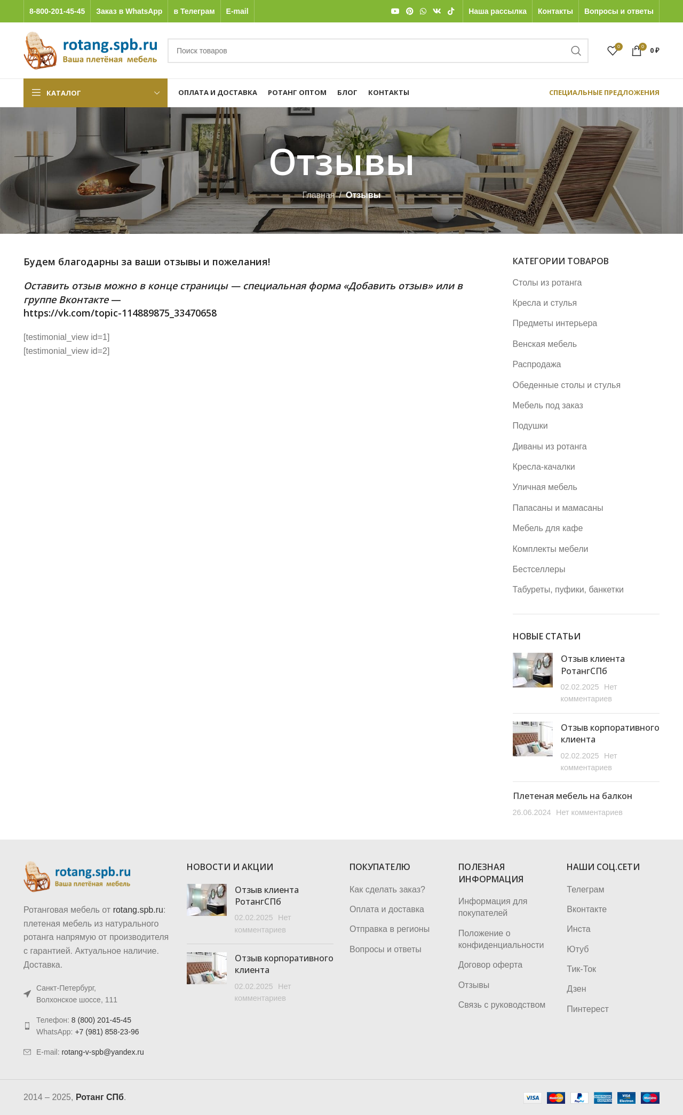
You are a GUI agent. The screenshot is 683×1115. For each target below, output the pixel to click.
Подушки (530, 425)
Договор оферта (490, 964)
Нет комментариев (589, 812)
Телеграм (585, 889)
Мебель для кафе (548, 528)
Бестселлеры (539, 569)
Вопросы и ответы (386, 949)
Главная (319, 195)
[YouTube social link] (395, 11)
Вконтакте (587, 909)
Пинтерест (587, 1009)
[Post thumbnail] (533, 679)
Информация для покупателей (493, 907)
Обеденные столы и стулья (567, 385)
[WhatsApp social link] (423, 11)
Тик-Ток (581, 969)
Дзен (576, 988)
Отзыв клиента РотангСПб (593, 664)
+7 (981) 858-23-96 (107, 1031)
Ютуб (578, 949)
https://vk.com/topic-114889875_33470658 (120, 312)
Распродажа (537, 364)
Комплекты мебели (551, 548)
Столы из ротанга (547, 282)
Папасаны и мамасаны (558, 507)
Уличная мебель (545, 487)
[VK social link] (437, 11)
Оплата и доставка (387, 909)
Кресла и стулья (545, 302)
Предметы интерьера (555, 323)
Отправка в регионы (390, 929)
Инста (578, 929)
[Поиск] (378, 50)
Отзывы (474, 985)
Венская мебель (545, 344)
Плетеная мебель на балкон (572, 796)
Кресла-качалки (544, 466)
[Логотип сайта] (90, 49)
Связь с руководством (502, 1004)
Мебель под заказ (548, 405)
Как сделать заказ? (387, 889)
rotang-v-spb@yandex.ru (102, 1052)
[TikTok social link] (450, 11)
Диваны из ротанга (550, 446)
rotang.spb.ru (138, 909)
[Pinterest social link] (410, 11)
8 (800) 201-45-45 (101, 1020)
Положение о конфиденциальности (501, 939)
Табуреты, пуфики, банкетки (568, 589)
